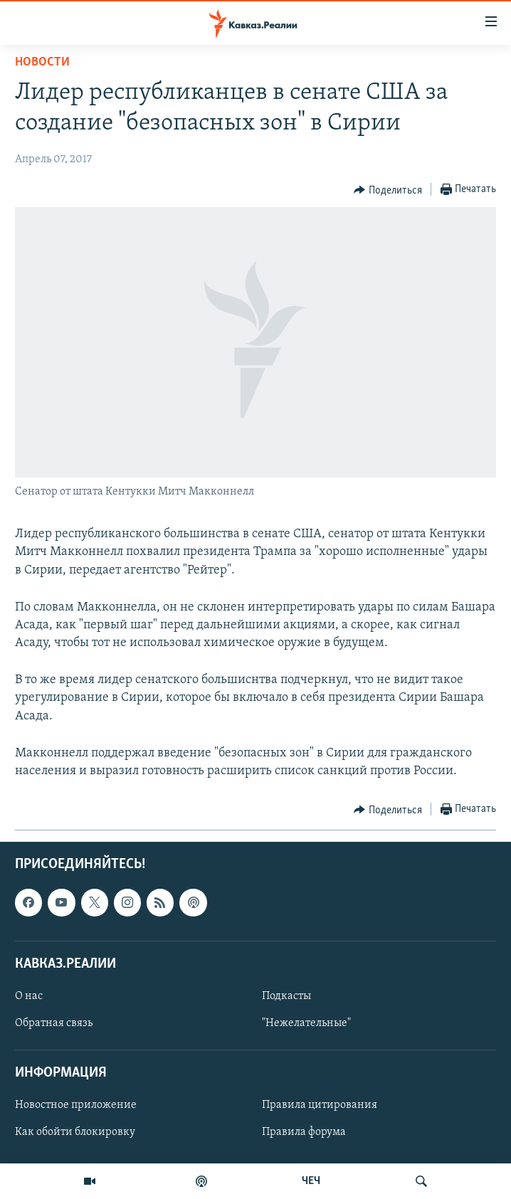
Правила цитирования (319, 1105)
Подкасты (286, 996)
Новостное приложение (76, 1105)
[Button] (388, 190)
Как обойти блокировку (75, 1133)
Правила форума (304, 1133)
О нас (29, 996)
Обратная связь (54, 1023)
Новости (42, 62)
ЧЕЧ (311, 1181)
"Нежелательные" (306, 1023)
